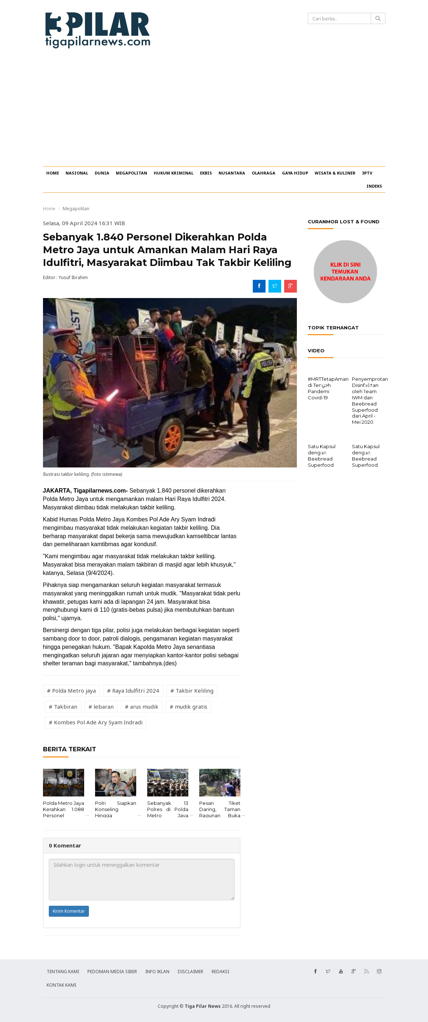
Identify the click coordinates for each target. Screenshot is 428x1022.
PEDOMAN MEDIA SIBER (112, 971)
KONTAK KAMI (61, 985)
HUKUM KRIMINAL (173, 173)
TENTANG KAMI (63, 971)
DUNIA (102, 173)
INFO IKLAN (157, 971)
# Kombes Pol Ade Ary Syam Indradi (95, 722)
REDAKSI (220, 971)
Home (49, 208)
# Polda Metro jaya (71, 690)
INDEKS (374, 186)
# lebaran (101, 706)
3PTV (367, 173)
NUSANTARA (232, 173)
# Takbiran (63, 706)
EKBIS (206, 173)
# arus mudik (141, 706)
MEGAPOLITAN (131, 173)
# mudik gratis (188, 706)
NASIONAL (77, 173)
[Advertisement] (214, 111)
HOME (52, 173)
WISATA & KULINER (335, 173)
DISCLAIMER (190, 971)
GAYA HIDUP (295, 173)
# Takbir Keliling (191, 690)
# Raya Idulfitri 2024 (133, 690)
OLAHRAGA (263, 173)
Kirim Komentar (69, 911)
